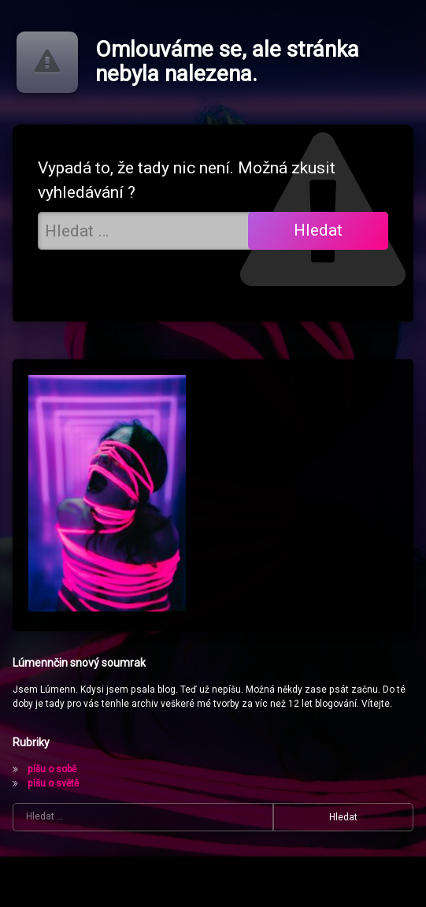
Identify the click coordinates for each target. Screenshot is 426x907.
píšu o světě (53, 783)
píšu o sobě (52, 769)
